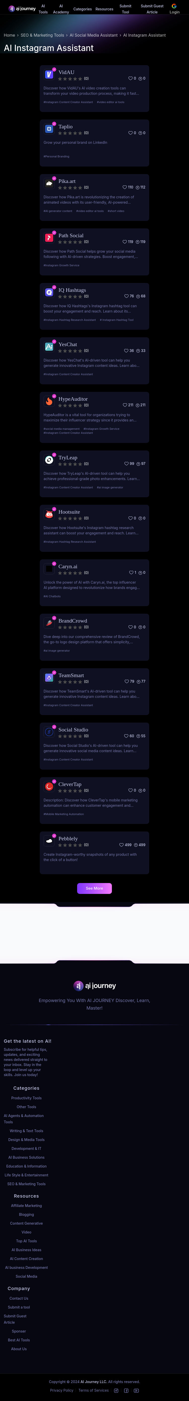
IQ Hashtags (72, 290)
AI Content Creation (26, 1258)
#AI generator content (58, 211)
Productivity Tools (26, 1098)
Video (27, 1232)
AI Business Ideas (26, 1250)
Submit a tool (19, 1307)
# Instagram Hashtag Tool (116, 320)
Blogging (26, 1214)
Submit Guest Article (15, 1319)
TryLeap (67, 457)
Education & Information (26, 1166)
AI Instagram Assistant (144, 35)
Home (9, 35)
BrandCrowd (72, 621)
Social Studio (73, 729)
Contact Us (19, 1298)
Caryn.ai (67, 566)
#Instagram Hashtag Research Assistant (70, 320)
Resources (104, 9)
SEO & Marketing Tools (42, 35)
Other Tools (26, 1107)
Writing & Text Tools (26, 1131)
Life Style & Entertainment (26, 1175)
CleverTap (69, 784)
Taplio (65, 126)
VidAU (66, 72)
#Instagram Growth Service (61, 265)
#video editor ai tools (110, 102)
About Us (19, 1349)
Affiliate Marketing (26, 1205)
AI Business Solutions (26, 1157)
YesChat (67, 344)
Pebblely (68, 838)
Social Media (26, 1276)
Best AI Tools (19, 1340)
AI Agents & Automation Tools (24, 1118)
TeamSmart (71, 675)
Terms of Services (93, 1390)
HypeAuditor (73, 399)
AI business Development (26, 1267)
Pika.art (67, 181)
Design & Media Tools (26, 1139)
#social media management (62, 429)
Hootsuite (69, 512)
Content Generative (26, 1223)
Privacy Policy (62, 1390)
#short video (116, 211)
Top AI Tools (26, 1241)
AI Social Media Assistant (93, 35)
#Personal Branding (56, 156)
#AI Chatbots (52, 596)
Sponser (19, 1331)
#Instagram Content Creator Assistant (68, 102)
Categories (82, 9)
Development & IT (26, 1148)
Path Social (71, 235)
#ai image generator (110, 487)
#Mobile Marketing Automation (64, 814)
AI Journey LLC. (94, 1382)
